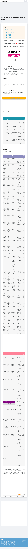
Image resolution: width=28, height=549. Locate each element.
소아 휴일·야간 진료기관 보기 (14, 98)
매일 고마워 (4, 1)
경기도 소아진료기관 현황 (9, 32)
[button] (1, 1)
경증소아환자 (8, 35)
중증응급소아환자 (9, 34)
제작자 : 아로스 (24, 540)
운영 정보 (7, 30)
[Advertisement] (14, 9)
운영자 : (23, 541)
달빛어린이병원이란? (8, 29)
